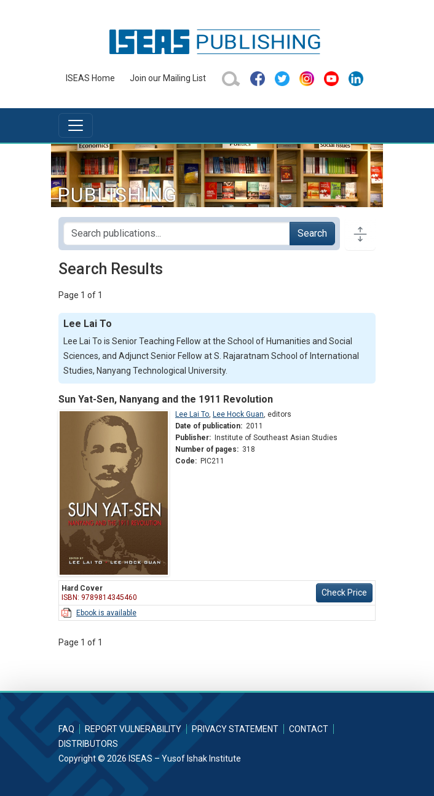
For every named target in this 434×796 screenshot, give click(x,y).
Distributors (88, 744)
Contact (308, 729)
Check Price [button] (344, 592)
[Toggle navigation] (75, 125)
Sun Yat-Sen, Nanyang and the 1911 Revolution (165, 399)
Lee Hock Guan (238, 414)
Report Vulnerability (133, 729)
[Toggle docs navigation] (360, 233)
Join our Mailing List (168, 78)
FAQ (66, 729)
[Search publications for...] (176, 233)
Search (312, 233)
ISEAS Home (90, 78)
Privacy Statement (235, 729)
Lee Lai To (192, 414)
